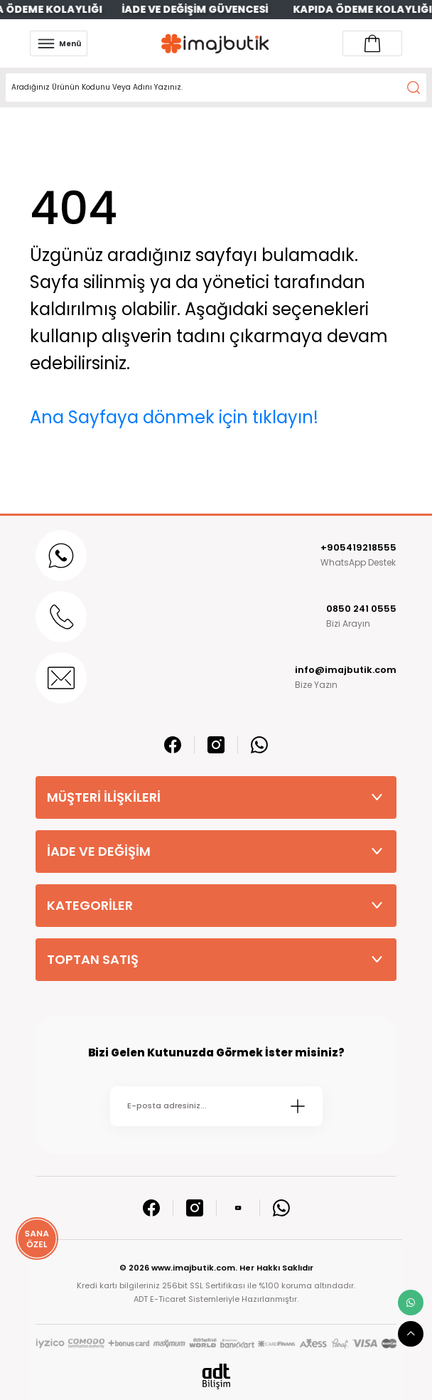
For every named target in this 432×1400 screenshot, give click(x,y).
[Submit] (298, 1106)
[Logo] (215, 44)
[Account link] (372, 43)
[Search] (216, 87)
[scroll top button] (410, 1334)
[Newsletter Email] (216, 1106)
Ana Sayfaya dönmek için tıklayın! (174, 417)
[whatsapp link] (410, 1302)
